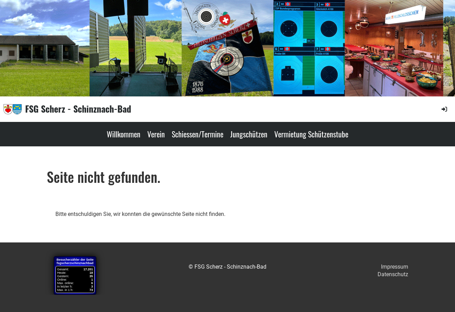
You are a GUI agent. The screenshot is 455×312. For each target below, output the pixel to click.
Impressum (394, 266)
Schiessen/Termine (197, 133)
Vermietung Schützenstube (311, 133)
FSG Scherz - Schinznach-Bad (78, 109)
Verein (156, 133)
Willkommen (123, 133)
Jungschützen (248, 133)
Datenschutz (393, 274)
